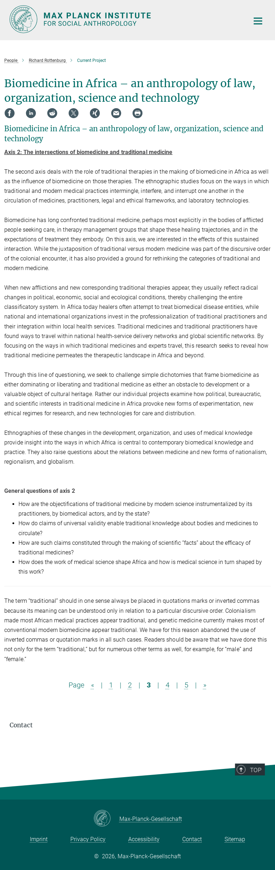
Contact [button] (21, 725)
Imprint (39, 839)
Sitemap (235, 839)
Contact (192, 839)
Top (257, 786)
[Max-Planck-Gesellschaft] (106, 818)
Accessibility (144, 839)
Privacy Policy (88, 839)
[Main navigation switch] (258, 21)
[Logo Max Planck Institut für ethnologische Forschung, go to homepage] (125, 19)
